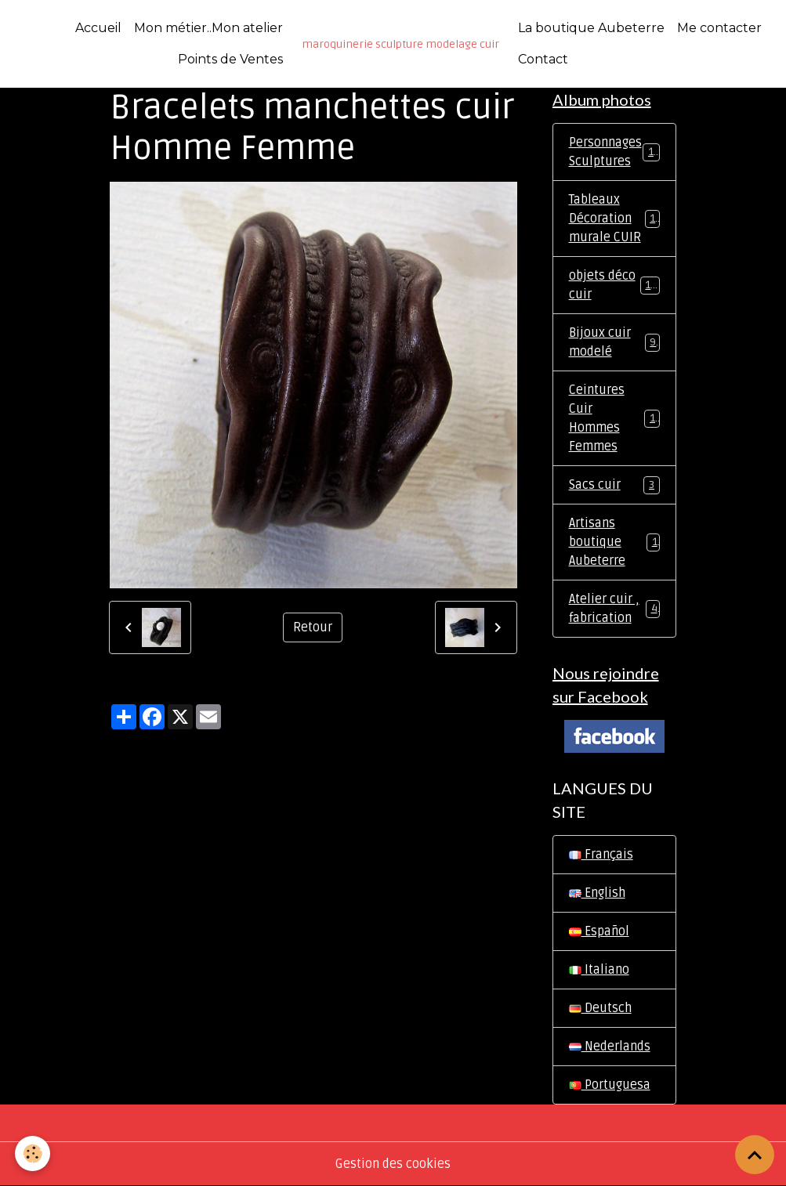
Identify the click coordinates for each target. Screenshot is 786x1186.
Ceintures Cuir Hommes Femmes (615, 418)
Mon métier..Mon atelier (208, 27)
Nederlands (609, 1046)
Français (601, 854)
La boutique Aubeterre (591, 27)
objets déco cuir (614, 285)
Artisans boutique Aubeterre (614, 542)
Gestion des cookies (393, 1164)
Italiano (599, 970)
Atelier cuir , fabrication (614, 608)
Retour (312, 627)
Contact (543, 59)
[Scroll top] (754, 1154)
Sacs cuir (614, 485)
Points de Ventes (230, 59)
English (597, 893)
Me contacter (719, 27)
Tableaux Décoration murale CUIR (615, 218)
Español (599, 931)
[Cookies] (33, 1153)
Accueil (98, 27)
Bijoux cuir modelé (614, 342)
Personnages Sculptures (614, 152)
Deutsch (600, 1008)
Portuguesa (609, 1085)
